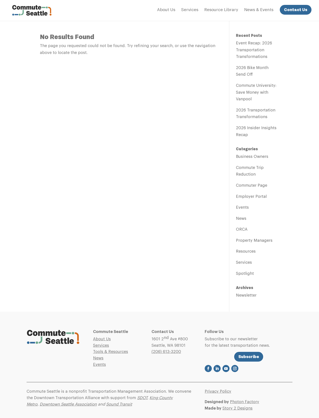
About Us (166, 10)
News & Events (258, 10)
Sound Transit (119, 404)
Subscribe (248, 356)
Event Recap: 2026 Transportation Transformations (254, 50)
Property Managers (254, 240)
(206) (166, 352)
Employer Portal (251, 196)
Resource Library (221, 10)
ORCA (241, 229)
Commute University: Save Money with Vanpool (256, 92)
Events (242, 207)
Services (189, 10)
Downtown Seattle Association (68, 404)
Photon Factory (244, 402)
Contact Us (295, 9)
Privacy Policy (218, 391)
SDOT (142, 398)
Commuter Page (251, 185)
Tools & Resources (110, 352)
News (241, 218)
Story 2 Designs (237, 408)
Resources (246, 251)
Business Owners (252, 156)
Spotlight (245, 273)
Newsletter (246, 295)
